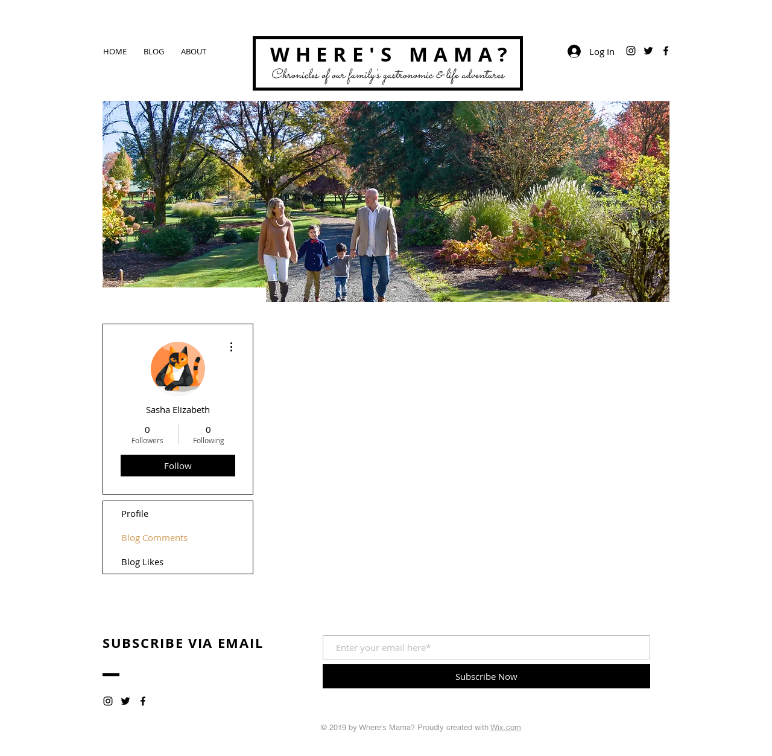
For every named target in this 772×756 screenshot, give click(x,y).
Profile (134, 513)
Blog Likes (142, 562)
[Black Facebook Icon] (666, 51)
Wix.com (505, 727)
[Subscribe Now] (486, 676)
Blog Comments (154, 537)
